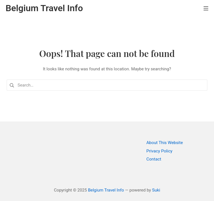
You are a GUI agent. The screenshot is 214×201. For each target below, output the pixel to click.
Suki (156, 190)
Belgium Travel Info (106, 190)
